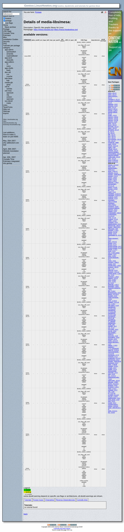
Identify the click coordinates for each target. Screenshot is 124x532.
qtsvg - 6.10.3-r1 (113, 160)
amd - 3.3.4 (111, 166)
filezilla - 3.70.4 (112, 249)
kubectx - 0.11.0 (113, 278)
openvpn (10, 99)
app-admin (9, 50)
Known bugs (38, 500)
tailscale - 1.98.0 (113, 382)
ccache (9, 76)
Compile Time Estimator (8, 34)
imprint (6, 113)
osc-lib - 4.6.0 (112, 331)
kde (8, 80)
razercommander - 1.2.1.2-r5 (113, 352)
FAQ (5, 43)
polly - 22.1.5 (112, 158)
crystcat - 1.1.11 (113, 219)
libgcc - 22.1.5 (112, 128)
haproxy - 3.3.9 (112, 122)
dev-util (8, 72)
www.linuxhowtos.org (10, 123)
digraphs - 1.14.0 (113, 230)
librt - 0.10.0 (111, 291)
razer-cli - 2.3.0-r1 (113, 350)
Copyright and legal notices (62, 528)
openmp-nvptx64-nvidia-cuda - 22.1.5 (114, 156)
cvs (8, 74)
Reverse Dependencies (65, 500)
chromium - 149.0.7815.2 (112, 204)
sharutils (10, 60)
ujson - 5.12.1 (112, 388)
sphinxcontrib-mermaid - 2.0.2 (113, 371)
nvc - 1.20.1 (111, 304)
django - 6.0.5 (112, 233)
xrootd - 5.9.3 (112, 403)
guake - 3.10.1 (112, 115)
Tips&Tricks (7, 107)
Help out (6, 109)
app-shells (9, 68)
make (9, 103)
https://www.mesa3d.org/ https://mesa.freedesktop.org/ (56, 30)
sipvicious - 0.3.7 (113, 363)
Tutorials (27, 500)
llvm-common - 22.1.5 (114, 139)
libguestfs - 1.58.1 (113, 286)
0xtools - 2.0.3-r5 (113, 165)
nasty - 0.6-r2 (112, 144)
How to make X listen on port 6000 (10, 136)
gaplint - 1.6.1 (112, 254)
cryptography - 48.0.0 (114, 213)
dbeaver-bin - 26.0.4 (114, 225)
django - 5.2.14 (112, 232)
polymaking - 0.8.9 (113, 337)
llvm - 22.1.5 (111, 136)
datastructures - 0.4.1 (114, 224)
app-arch (8, 58)
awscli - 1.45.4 (112, 178)
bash (9, 70)
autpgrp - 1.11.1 (113, 176)
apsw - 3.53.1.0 (112, 171)
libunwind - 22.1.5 (113, 130)
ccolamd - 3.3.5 (112, 197)
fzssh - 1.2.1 (111, 251)
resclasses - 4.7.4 (113, 355)
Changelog (49, 500)
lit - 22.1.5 (111, 131)
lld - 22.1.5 (111, 133)
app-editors (9, 62)
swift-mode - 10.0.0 (114, 380)
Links (5, 105)
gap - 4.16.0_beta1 (114, 253)
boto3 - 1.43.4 (112, 181)
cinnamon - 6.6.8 (113, 206)
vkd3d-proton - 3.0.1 (114, 398)
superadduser (12, 56)
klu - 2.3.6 (111, 275)
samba (9, 89)
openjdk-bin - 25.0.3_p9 (112, 317)
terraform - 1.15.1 (113, 387)
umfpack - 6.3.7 (112, 390)
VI (7, 64)
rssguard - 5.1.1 (113, 356)
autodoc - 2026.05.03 (114, 174)
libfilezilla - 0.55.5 (113, 285)
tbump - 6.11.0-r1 (113, 384)
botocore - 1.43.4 (113, 182)
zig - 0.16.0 (111, 412)
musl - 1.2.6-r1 (112, 301)
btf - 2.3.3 (111, 190)
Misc (5, 37)
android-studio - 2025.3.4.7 (112, 169)
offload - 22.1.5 (112, 149)
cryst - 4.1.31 (112, 217)
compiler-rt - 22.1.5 (114, 99)
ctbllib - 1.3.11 (112, 221)
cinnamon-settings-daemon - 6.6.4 (114, 208)
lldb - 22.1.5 (111, 134)
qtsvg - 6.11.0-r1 (113, 162)
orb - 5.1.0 (111, 328)
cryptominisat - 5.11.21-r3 (112, 215)
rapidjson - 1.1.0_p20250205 (113, 347)
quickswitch (11, 52)
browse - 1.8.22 (112, 189)
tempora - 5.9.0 (112, 385)
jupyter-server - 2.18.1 (114, 273)
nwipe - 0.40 (111, 147)
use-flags (9, 23)
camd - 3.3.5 (112, 192)
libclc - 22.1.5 (112, 123)
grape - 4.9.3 (112, 261)
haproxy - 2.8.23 (113, 117)
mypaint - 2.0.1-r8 (113, 302)
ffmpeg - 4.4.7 (112, 243)
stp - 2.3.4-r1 (112, 376)
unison (9, 97)
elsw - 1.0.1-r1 (112, 241)
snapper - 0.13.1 (113, 366)
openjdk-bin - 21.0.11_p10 (112, 314)
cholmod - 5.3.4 (112, 198)
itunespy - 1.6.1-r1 (113, 272)
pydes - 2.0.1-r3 (113, 340)
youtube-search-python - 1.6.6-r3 (113, 405)
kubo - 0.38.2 (112, 280)
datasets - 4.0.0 (112, 106)
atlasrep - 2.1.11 (113, 173)
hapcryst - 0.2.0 (112, 270)
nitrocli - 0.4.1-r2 (113, 146)
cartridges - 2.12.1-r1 (114, 194)
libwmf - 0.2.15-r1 (113, 294)
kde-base (8, 78)
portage (8, 21)
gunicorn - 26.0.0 (113, 267)
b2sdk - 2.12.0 (112, 179)
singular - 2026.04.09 (114, 361)
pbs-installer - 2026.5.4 (112, 333)
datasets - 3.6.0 (112, 104)
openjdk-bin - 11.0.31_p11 (112, 308)
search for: (7, 12)
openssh (10, 93)
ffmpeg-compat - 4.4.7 (114, 246)
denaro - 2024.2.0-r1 (114, 227)
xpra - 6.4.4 (111, 401)
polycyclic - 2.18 (113, 336)
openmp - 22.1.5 (113, 150)
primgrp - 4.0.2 (112, 339)
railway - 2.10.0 (112, 345)
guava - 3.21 (112, 264)
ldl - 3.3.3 (111, 283)
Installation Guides (10, 39)
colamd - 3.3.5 (112, 211)
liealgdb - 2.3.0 (112, 296)
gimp (9, 85)
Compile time (82, 500)
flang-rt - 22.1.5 (112, 109)
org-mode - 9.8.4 (113, 329)
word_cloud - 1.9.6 (113, 400)
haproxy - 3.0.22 (113, 118)
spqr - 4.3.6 (111, 374)
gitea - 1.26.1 (112, 256)
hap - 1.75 (111, 269)
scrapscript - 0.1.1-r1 (114, 358)
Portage (6, 29)
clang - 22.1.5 (112, 93)
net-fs (7, 87)
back (26, 514)
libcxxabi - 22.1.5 (113, 126)
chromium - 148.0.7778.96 (112, 201)
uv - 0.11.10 (111, 393)
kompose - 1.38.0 (113, 277)
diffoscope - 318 (113, 229)
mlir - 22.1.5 (111, 141)
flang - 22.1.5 (112, 107)
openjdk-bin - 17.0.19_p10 (112, 311)
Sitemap (6, 111)
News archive (10, 27)
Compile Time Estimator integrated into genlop (11, 161)
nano (9, 66)
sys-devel (9, 101)
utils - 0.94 (111, 392)
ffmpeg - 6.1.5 (112, 245)
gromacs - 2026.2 (113, 262)
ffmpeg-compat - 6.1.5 (114, 248)
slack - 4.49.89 (112, 364)
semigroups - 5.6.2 (113, 360)
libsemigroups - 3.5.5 (114, 293)
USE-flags (7, 31)
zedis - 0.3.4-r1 (112, 411)
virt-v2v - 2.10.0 (112, 396)
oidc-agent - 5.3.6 (113, 305)
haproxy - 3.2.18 (113, 120)
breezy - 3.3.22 (112, 187)
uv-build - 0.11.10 (113, 395)
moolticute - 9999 (113, 142)
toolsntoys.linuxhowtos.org (11, 124)
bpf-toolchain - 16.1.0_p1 (112, 185)
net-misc (8, 91)
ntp (8, 95)
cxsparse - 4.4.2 (113, 222)
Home (5, 25)
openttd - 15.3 (112, 326)
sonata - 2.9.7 (112, 368)
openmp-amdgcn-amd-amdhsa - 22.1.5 (114, 153)
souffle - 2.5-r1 (112, 369)
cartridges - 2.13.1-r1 (114, 195)
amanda (10, 54)
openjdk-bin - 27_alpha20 (112, 320)
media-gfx (9, 83)
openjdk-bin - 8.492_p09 (112, 323)
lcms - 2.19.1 (112, 281)
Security (6, 41)
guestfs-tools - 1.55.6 (114, 265)
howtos (8, 18)
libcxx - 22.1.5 (112, 125)
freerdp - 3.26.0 (112, 110)
